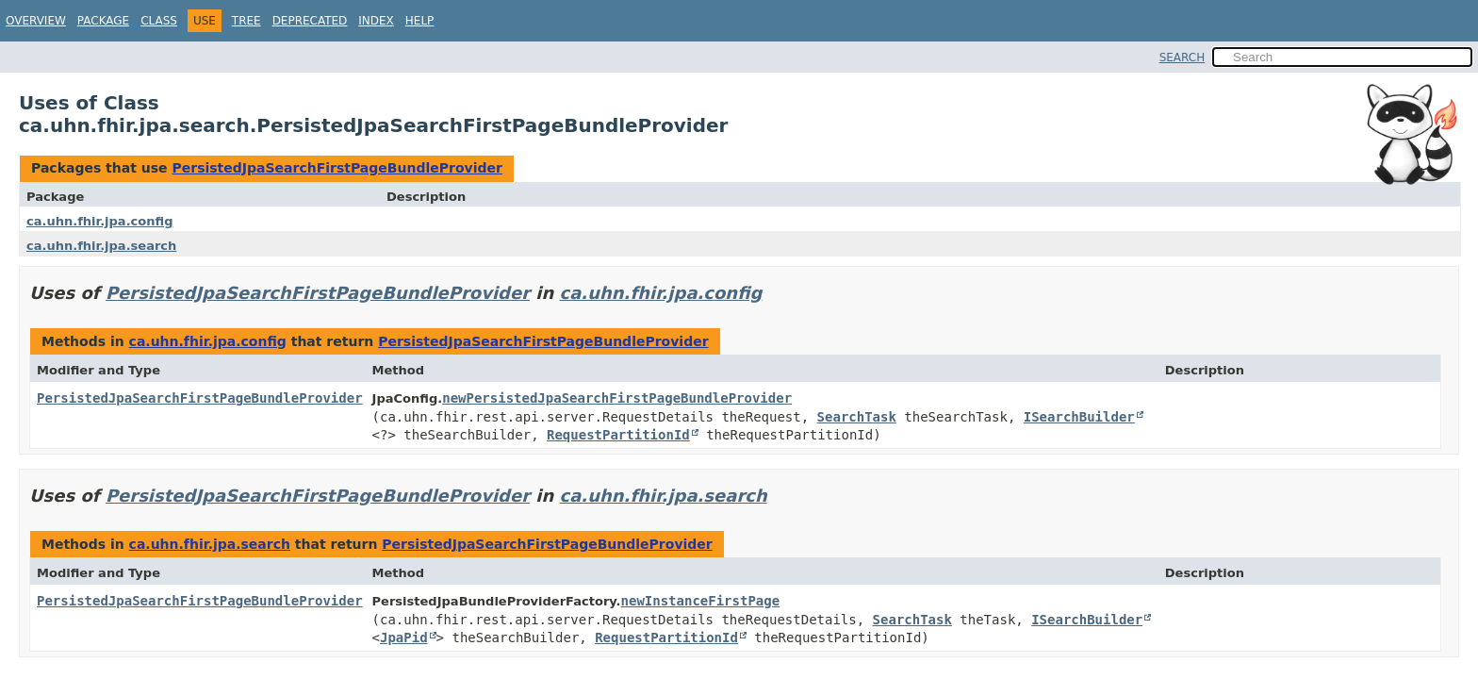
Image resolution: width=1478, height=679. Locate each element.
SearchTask (856, 416)
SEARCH (1182, 57)
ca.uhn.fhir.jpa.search (101, 246)
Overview (36, 20)
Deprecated (310, 20)
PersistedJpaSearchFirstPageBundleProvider (336, 167)
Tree (246, 20)
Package (103, 20)
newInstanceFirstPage (700, 600)
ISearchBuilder (1079, 416)
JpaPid (404, 637)
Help (420, 20)
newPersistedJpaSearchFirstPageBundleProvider (617, 398)
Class (158, 20)
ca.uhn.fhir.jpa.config (99, 221)
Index (376, 20)
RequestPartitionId (618, 434)
